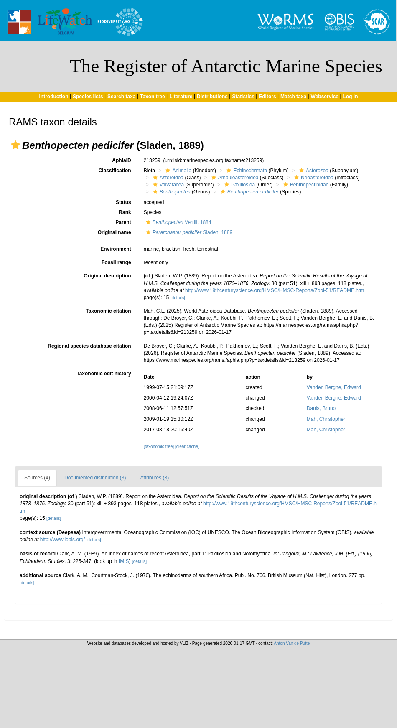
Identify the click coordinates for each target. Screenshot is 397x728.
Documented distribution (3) (95, 478)
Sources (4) (37, 478)
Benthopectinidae (305, 185)
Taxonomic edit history (103, 374)
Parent (123, 222)
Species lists (88, 96)
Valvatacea (167, 185)
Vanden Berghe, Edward (334, 387)
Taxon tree (152, 96)
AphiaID (121, 160)
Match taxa (293, 96)
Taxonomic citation (108, 311)
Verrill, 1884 (177, 222)
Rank (125, 212)
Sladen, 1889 (188, 232)
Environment (115, 249)
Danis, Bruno (321, 408)
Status (123, 202)
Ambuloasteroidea (234, 178)
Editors (267, 96)
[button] (15, 145)
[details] (178, 297)
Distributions (212, 96)
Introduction (53, 96)
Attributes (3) (154, 478)
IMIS (124, 561)
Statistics (243, 96)
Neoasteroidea (312, 178)
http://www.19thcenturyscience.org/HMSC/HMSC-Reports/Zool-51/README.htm (274, 290)
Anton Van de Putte (292, 643)
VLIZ (184, 643)
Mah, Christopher (326, 419)
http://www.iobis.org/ (62, 539)
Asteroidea (167, 178)
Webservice (325, 96)
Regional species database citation (89, 346)
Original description (107, 276)
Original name (114, 232)
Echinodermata (245, 170)
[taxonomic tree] (159, 446)
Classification (115, 170)
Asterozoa (312, 170)
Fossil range (116, 262)
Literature (180, 96)
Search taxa (121, 96)
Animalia (177, 170)
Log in (350, 96)
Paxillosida (238, 185)
